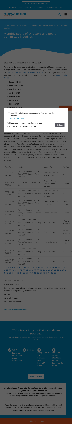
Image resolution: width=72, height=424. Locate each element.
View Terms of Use (16, 118)
